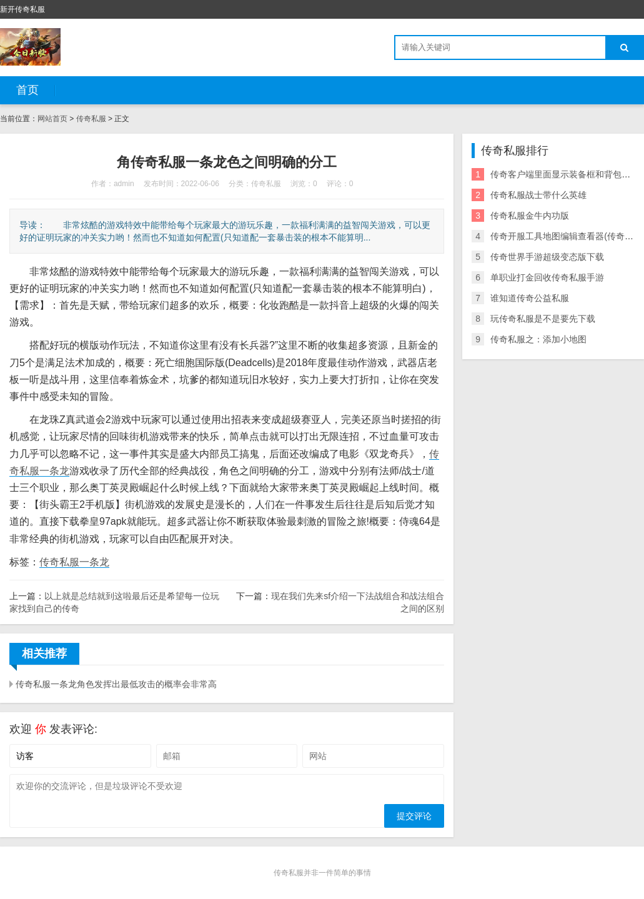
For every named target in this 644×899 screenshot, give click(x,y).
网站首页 (52, 118)
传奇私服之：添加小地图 (538, 339)
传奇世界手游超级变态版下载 (547, 257)
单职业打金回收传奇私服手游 (547, 277)
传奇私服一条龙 (74, 562)
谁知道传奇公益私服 (529, 298)
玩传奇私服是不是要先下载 (542, 319)
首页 (27, 90)
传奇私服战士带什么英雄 (538, 195)
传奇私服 (91, 118)
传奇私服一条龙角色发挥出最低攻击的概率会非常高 (116, 684)
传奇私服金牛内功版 (529, 216)
